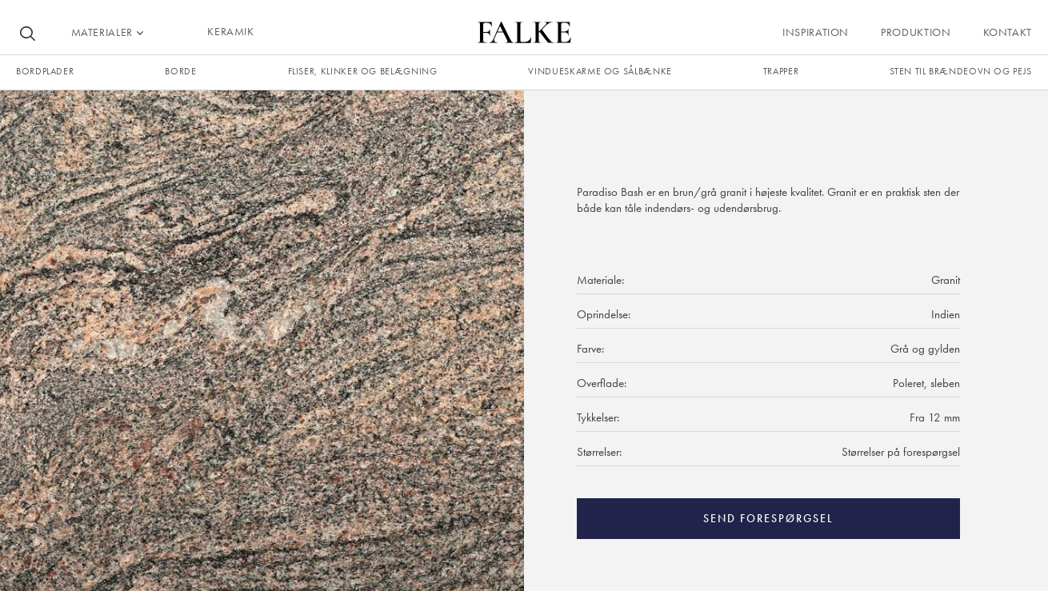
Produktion (915, 32)
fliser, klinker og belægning (363, 71)
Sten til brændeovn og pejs (961, 71)
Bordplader (45, 71)
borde (180, 71)
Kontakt (1007, 32)
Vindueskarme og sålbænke (599, 71)
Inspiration (815, 32)
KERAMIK (230, 31)
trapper (780, 71)
